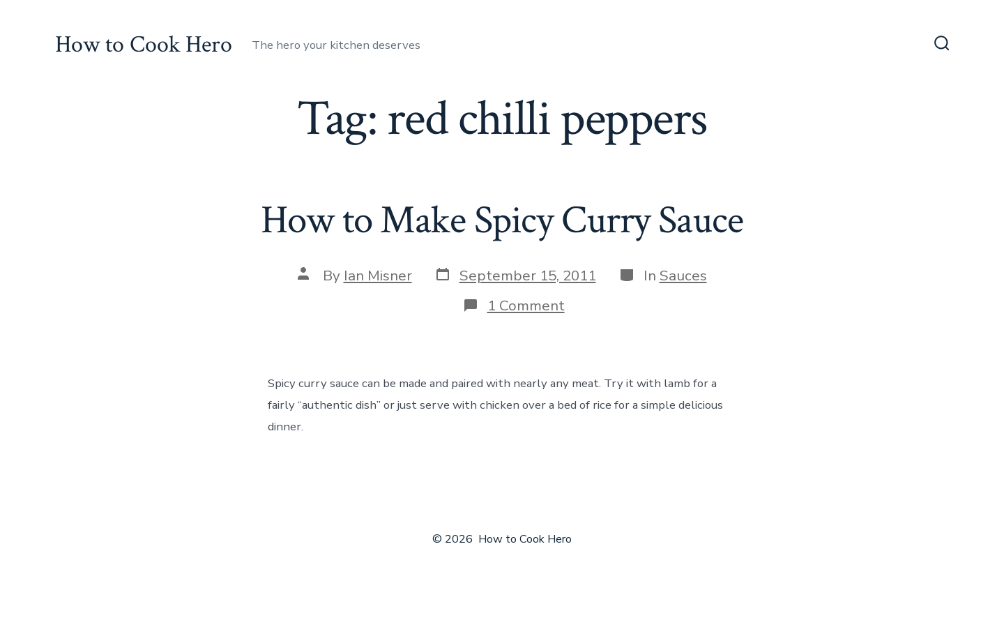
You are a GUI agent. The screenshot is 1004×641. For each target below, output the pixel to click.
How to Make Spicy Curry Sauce (502, 220)
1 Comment (526, 305)
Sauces (683, 275)
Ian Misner (378, 275)
